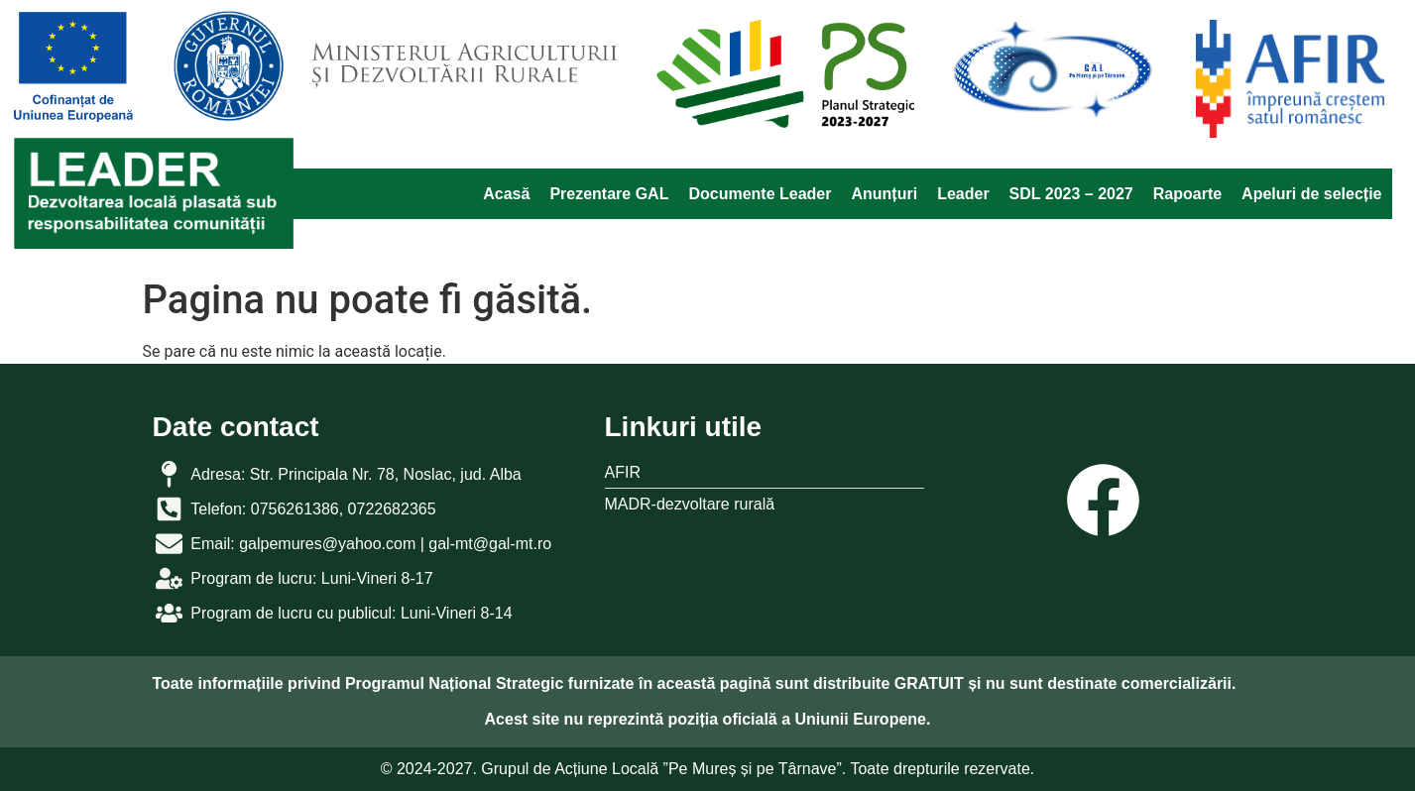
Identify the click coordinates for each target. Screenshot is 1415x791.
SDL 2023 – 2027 (1071, 193)
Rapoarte (1187, 193)
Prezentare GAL (608, 193)
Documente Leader (759, 193)
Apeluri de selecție (1311, 193)
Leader (963, 193)
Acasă (506, 193)
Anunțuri (884, 193)
